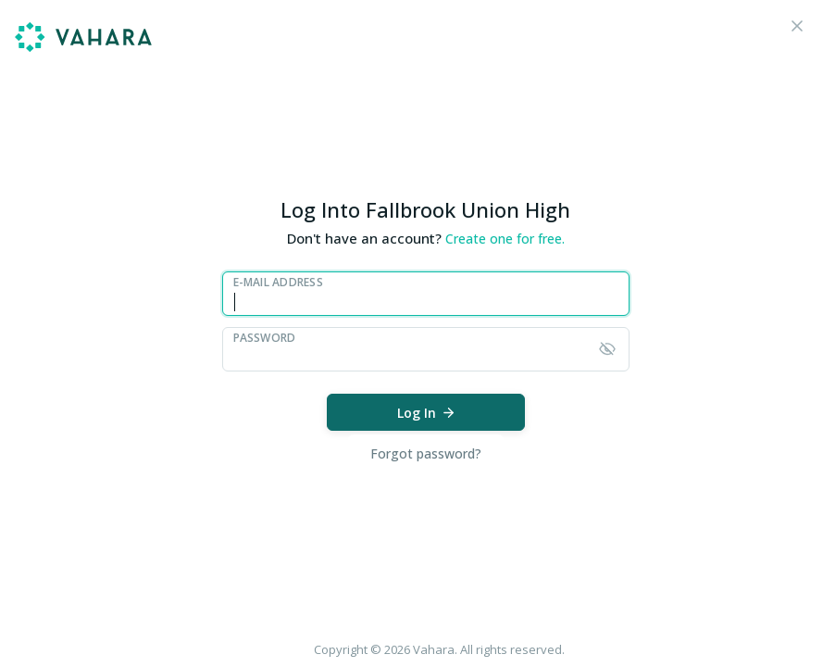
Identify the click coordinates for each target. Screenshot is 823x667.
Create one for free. (505, 238)
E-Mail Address (278, 282)
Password (264, 338)
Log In (426, 413)
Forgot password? (425, 453)
